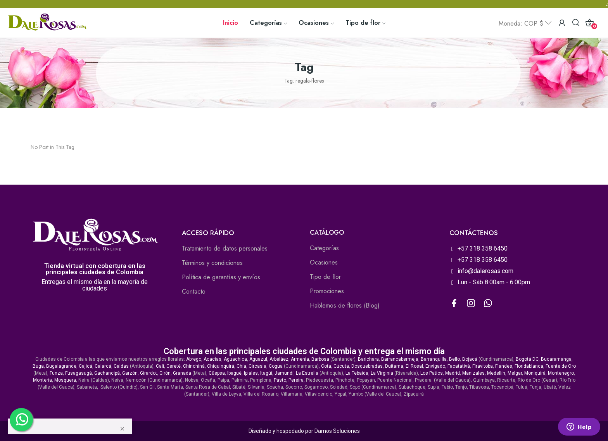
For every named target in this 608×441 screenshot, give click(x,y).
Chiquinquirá (220, 366)
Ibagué (234, 373)
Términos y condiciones (212, 262)
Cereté (173, 366)
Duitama (394, 366)
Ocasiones (324, 262)
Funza (56, 373)
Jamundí (284, 373)
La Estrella (307, 373)
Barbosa (320, 359)
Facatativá (458, 366)
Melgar (515, 373)
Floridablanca (529, 366)
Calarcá (103, 366)
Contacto (194, 291)
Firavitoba (482, 366)
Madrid (452, 373)
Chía (241, 366)
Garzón (130, 373)
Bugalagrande (61, 366)
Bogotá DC (527, 359)
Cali (160, 366)
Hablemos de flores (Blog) (345, 305)
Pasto (280, 380)
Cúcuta (341, 366)
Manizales (473, 373)
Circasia (257, 366)
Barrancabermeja (399, 359)
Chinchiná (194, 366)
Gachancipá (107, 373)
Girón (165, 373)
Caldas (121, 366)
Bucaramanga (556, 359)
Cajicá (85, 366)
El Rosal (414, 366)
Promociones (327, 291)
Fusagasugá (78, 373)
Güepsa (217, 373)
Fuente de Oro (561, 366)
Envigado (435, 366)
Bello (454, 359)
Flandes (503, 366)
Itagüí (266, 373)
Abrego (193, 359)
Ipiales (251, 373)
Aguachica (235, 359)
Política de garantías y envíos (221, 277)
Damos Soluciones (337, 431)
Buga (38, 366)
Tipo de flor (325, 276)
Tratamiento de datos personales (225, 248)
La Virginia (382, 373)
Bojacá (469, 359)
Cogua (276, 366)
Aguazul (258, 359)
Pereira (296, 380)
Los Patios (431, 373)
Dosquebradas (367, 366)
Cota (326, 366)
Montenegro (561, 373)
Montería (42, 380)
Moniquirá (535, 373)
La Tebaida (356, 373)
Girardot (148, 373)
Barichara (368, 359)
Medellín (496, 373)
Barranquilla (434, 359)
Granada (182, 373)
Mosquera (65, 380)
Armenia (300, 359)
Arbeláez (278, 359)
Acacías (212, 359)
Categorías (324, 248)
